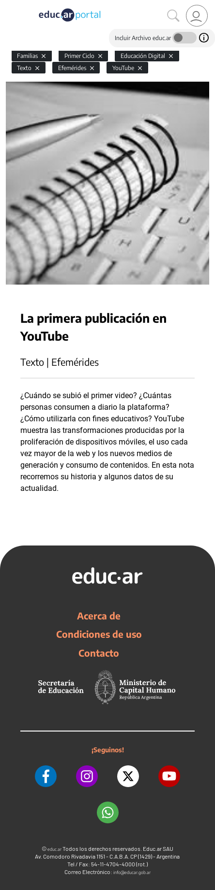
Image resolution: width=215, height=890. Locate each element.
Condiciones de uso (99, 634)
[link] (197, 16)
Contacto (98, 653)
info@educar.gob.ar (132, 872)
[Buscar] (173, 16)
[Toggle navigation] (8, 5)
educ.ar (54, 849)
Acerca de (99, 615)
